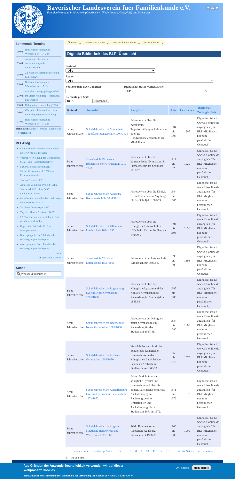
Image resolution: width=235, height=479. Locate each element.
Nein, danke (201, 468)
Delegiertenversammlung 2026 (41, 105)
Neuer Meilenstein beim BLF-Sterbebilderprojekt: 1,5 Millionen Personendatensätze (38, 171)
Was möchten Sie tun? (125, 43)
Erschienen (187, 110)
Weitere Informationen (121, 476)
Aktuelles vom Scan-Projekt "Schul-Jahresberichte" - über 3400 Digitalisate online (39, 189)
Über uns (73, 43)
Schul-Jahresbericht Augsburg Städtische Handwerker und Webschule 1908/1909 (103, 431)
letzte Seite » (205, 451)
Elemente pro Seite (77, 96)
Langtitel (137, 110)
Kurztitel (92, 110)
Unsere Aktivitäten (96, 43)
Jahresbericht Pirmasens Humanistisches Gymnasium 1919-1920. (106, 164)
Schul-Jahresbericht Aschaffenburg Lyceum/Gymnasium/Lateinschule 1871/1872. (106, 394)
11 (154, 451)
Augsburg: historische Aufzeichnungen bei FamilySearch (36, 63)
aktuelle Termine (38, 128)
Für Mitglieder (152, 43)
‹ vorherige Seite (102, 451)
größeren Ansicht (52, 257)
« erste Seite (81, 451)
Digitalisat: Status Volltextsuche (143, 86)
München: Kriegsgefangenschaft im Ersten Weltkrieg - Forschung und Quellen (42, 95)
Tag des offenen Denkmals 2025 (37, 212)
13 (167, 451)
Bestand (71, 66)
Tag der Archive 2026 (31, 179)
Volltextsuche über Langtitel (83, 86)
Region (70, 76)
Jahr (173, 110)
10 (147, 451)
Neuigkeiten (24, 132)
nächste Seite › (185, 451)
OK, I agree (182, 468)
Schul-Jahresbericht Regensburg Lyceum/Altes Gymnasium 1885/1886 (105, 293)
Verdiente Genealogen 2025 (35, 207)
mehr (58, 253)
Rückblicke (55, 128)
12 (160, 451)
